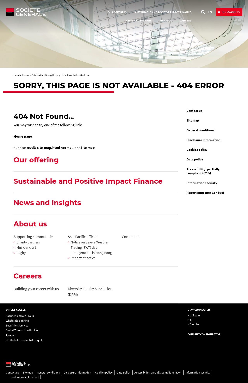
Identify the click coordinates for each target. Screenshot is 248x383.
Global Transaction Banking (22, 330)
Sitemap (193, 120)
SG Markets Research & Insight (24, 340)
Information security (202, 183)
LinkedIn (194, 315)
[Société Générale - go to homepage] (48, 12)
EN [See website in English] (210, 12)
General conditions (200, 130)
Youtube (194, 324)
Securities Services (17, 325)
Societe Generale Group (20, 316)
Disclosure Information (203, 140)
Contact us (194, 111)
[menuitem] (209, 111)
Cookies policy (197, 149)
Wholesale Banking (17, 320)
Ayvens (10, 335)
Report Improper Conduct (205, 192)
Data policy (195, 159)
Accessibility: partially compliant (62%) (203, 171)
